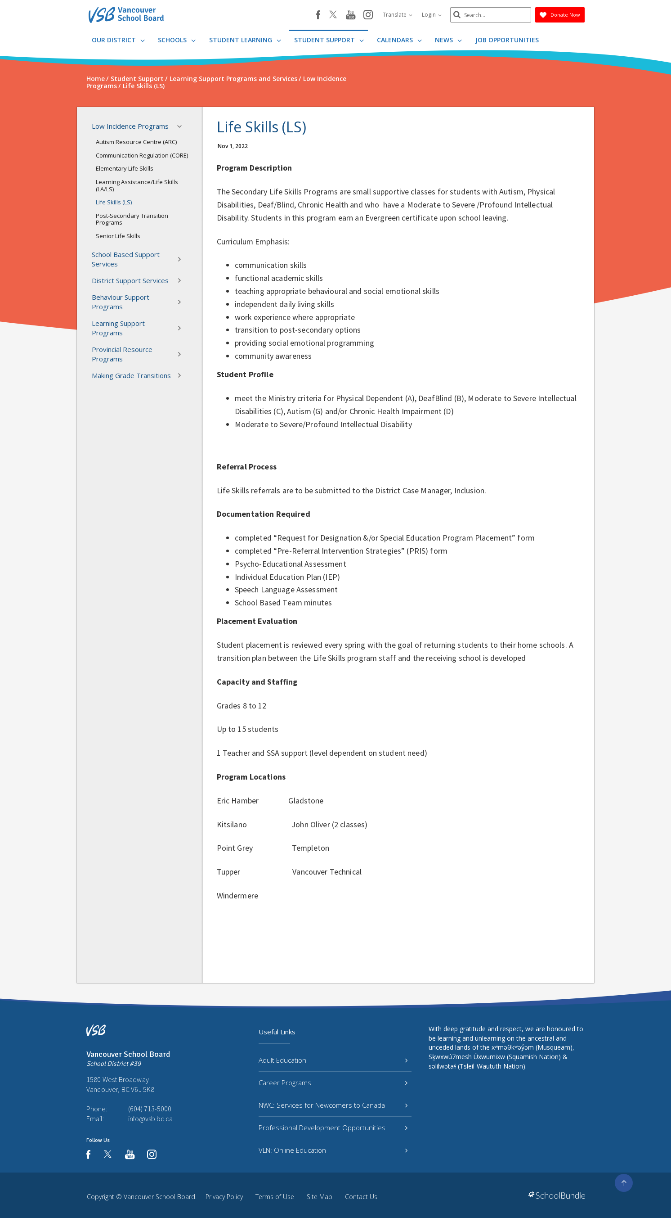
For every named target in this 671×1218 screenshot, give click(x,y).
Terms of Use (274, 1196)
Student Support (329, 40)
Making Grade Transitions (139, 375)
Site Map (319, 1196)
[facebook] (318, 15)
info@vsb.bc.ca (150, 1118)
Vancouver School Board (159, 1196)
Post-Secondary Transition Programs (132, 219)
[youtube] (350, 15)
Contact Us (361, 1196)
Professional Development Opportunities (333, 1127)
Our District (118, 40)
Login (432, 14)
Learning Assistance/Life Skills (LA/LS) (137, 185)
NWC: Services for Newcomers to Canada (333, 1105)
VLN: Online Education (333, 1150)
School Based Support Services (139, 259)
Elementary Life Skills (124, 168)
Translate (397, 14)
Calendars (399, 40)
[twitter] (333, 15)
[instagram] (368, 15)
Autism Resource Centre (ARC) (136, 142)
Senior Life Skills (118, 236)
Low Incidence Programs (139, 126)
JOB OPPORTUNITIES (507, 40)
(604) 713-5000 (149, 1108)
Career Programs (333, 1082)
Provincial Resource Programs (139, 354)
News (448, 40)
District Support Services (139, 280)
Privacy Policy (224, 1196)
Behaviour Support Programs (139, 302)
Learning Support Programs (139, 328)
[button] (182, 126)
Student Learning (245, 40)
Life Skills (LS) (114, 202)
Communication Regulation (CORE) (142, 155)
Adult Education (333, 1060)
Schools (177, 40)
